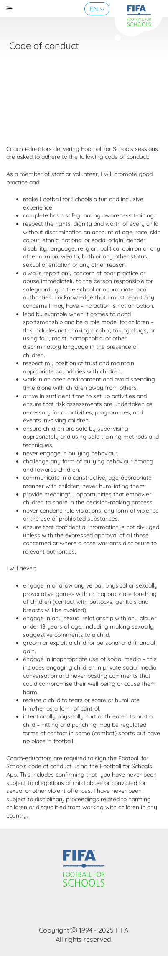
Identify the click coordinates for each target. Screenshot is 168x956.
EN (93, 9)
